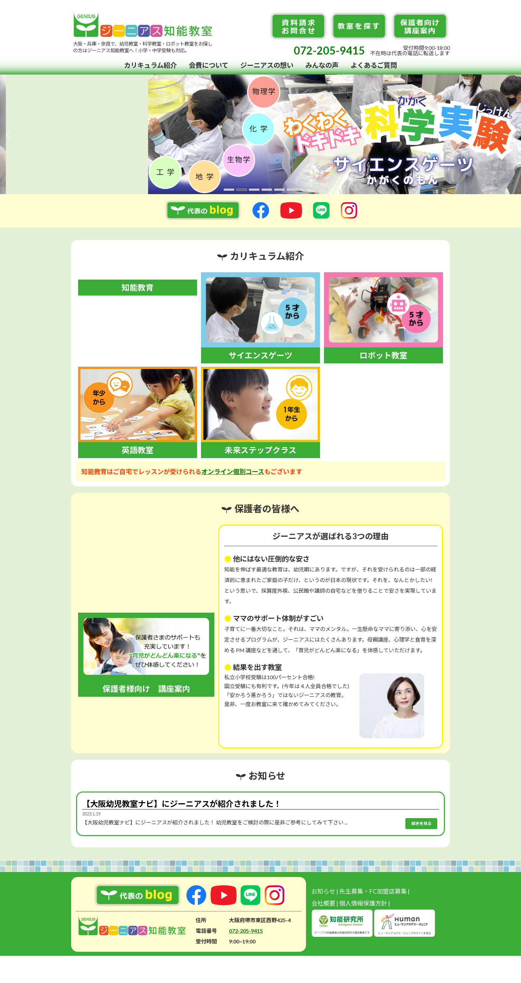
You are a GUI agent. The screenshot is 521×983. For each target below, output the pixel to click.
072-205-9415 (329, 50)
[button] (229, 189)
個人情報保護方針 (363, 903)
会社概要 (323, 903)
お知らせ (323, 891)
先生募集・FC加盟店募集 (373, 891)
